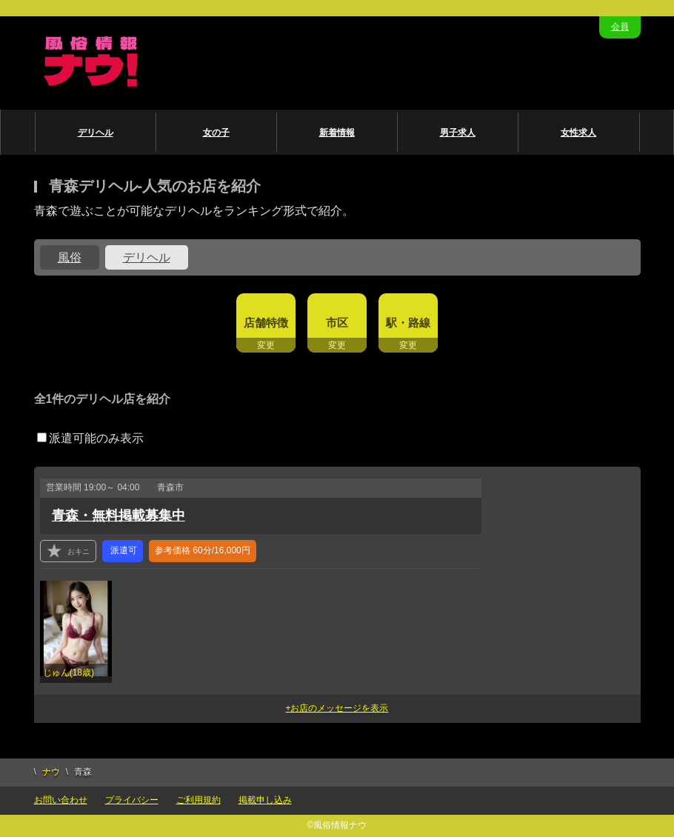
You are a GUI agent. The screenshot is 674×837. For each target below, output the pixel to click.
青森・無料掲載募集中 (118, 515)
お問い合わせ (60, 800)
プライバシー (132, 800)
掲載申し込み (265, 800)
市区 (337, 322)
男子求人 (458, 132)
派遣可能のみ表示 (90, 438)
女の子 (216, 132)
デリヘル (95, 132)
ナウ (51, 772)
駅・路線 (408, 322)
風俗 (69, 257)
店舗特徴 (266, 322)
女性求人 (578, 132)
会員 (620, 26)
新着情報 (337, 132)
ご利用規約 (198, 800)
